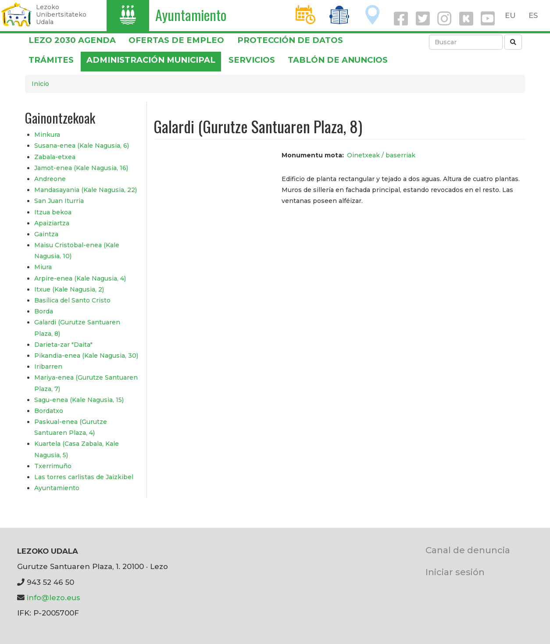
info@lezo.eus (53, 597)
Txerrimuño (52, 466)
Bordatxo (48, 411)
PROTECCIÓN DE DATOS (290, 40)
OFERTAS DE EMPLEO (176, 40)
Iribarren (48, 366)
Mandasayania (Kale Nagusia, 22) (85, 190)
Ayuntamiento (190, 14)
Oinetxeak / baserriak (381, 155)
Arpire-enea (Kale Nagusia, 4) (80, 278)
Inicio (40, 84)
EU (510, 15)
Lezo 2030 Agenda (72, 40)
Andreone (50, 179)
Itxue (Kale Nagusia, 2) (69, 289)
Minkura (47, 135)
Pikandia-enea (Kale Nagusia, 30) (86, 355)
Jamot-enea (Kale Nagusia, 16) (81, 168)
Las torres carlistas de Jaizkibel (83, 477)
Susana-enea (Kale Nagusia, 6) (81, 145)
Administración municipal (150, 60)
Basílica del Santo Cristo (72, 300)
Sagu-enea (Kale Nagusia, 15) (79, 400)
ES (533, 15)
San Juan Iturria (59, 201)
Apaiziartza (51, 223)
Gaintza (46, 234)
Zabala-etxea (54, 157)
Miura (43, 267)
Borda (43, 311)
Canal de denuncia (467, 549)
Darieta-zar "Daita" (63, 345)
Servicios (252, 60)
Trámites (51, 60)
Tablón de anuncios (338, 60)
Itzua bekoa (52, 212)
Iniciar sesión (455, 571)
